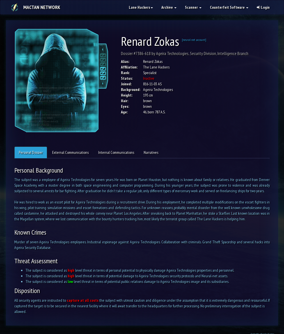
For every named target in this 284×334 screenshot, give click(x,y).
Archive (169, 7)
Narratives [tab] (151, 152)
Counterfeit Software (229, 7)
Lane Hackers (141, 7)
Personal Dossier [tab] (31, 152)
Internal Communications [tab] (116, 152)
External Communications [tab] (70, 152)
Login (263, 7)
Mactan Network (41, 7)
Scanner (193, 7)
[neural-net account (193, 40)
